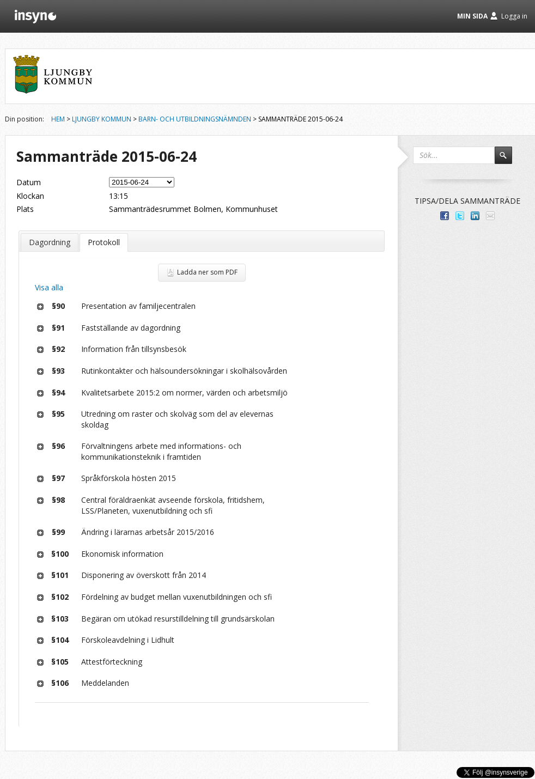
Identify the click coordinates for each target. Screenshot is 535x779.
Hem (58, 119)
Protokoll (104, 242)
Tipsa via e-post (490, 215)
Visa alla (49, 287)
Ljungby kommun (101, 119)
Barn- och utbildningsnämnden (194, 119)
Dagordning (49, 242)
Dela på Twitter (459, 215)
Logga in (514, 16)
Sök (508, 160)
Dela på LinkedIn (475, 215)
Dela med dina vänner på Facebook (444, 215)
